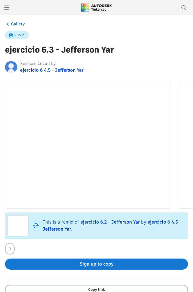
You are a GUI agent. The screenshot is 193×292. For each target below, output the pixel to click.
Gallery (15, 24)
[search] (183, 7)
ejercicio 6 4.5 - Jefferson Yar (51, 70)
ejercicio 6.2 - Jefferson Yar (110, 222)
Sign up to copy (97, 264)
